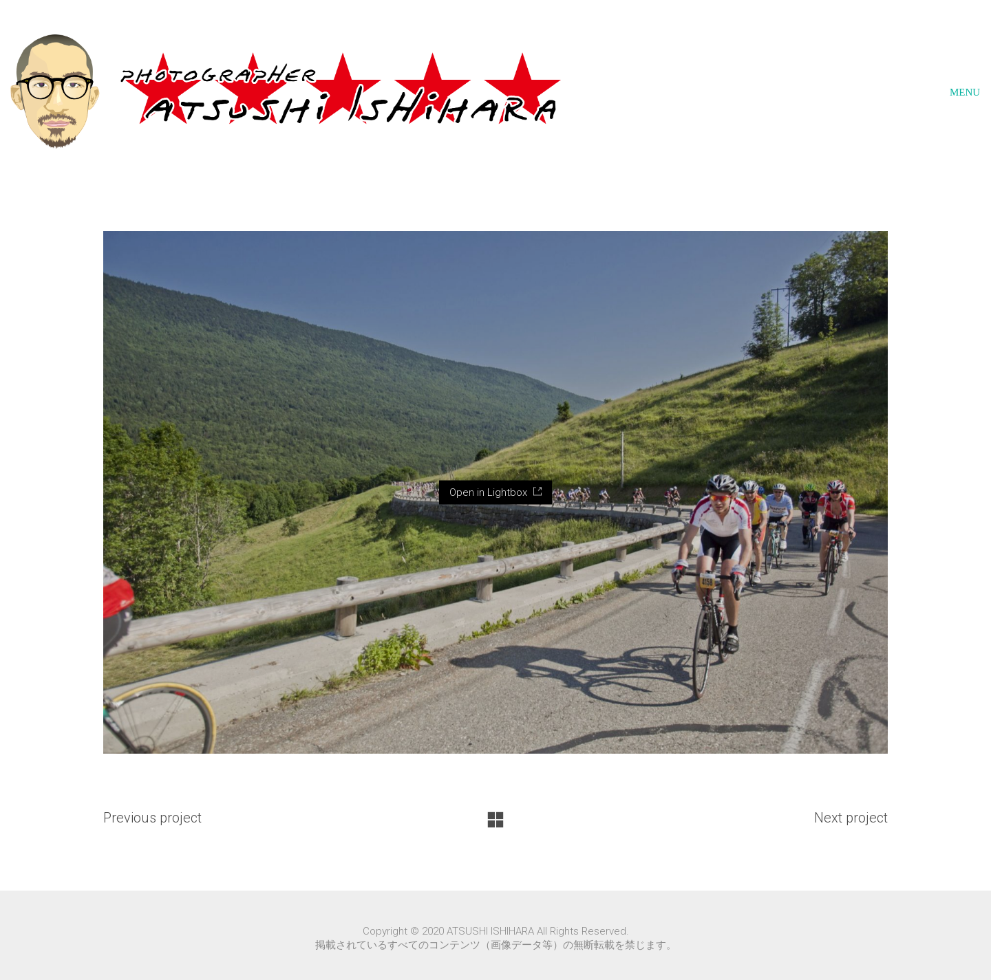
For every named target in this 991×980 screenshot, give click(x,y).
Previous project (152, 817)
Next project (851, 817)
